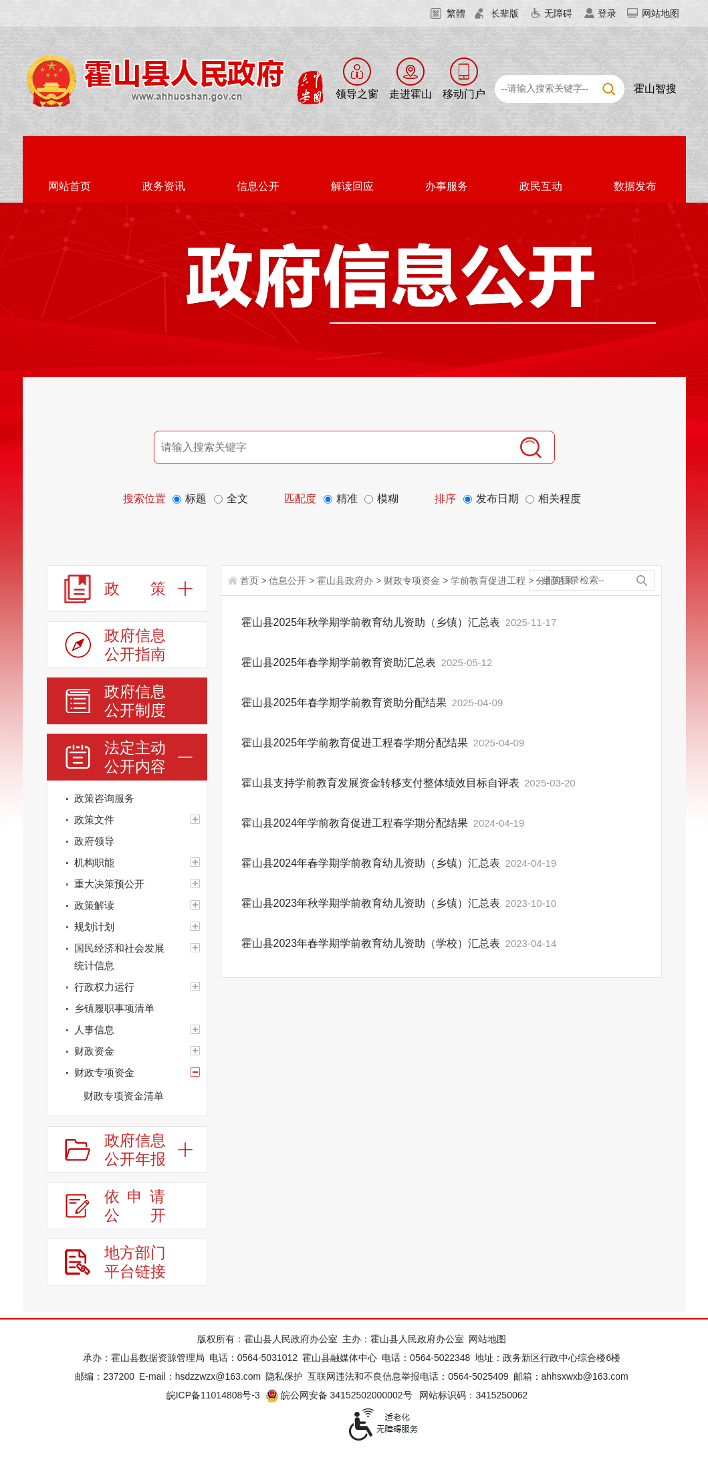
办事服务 (446, 186)
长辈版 (505, 13)
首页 (249, 580)
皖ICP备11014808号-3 (213, 1395)
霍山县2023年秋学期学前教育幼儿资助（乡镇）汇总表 (372, 903)
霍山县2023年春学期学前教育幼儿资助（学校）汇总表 (372, 943)
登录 (607, 13)
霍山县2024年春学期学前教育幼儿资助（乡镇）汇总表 (372, 863)
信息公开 (258, 186)
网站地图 (660, 13)
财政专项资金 (412, 580)
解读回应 (352, 186)
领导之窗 (357, 94)
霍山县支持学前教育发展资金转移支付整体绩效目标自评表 (381, 783)
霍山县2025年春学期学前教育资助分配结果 (345, 702)
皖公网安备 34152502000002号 (339, 1395)
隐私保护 (284, 1376)
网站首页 (69, 186)
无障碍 (558, 13)
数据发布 (635, 186)
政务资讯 (163, 186)
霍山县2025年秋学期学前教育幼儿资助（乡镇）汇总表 (372, 622)
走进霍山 (410, 94)
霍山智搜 (655, 88)
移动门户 (464, 94)
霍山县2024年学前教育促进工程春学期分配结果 (356, 823)
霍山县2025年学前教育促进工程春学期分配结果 (356, 742)
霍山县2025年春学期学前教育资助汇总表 (340, 662)
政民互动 (540, 186)
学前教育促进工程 (488, 580)
